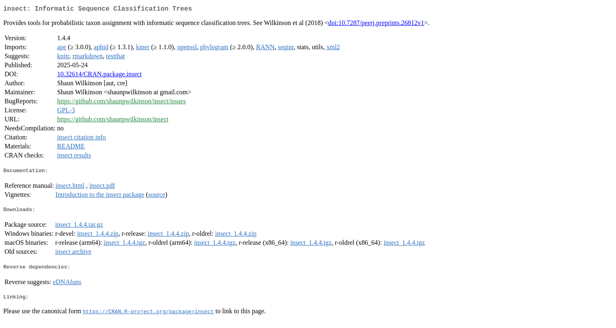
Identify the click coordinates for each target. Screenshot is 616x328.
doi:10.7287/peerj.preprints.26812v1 (376, 24)
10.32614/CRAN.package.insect (99, 75)
